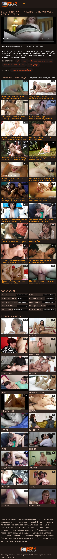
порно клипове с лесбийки (21, 70)
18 (18, 61)
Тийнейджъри (33, 65)
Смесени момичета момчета (41, 61)
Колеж (25, 61)
